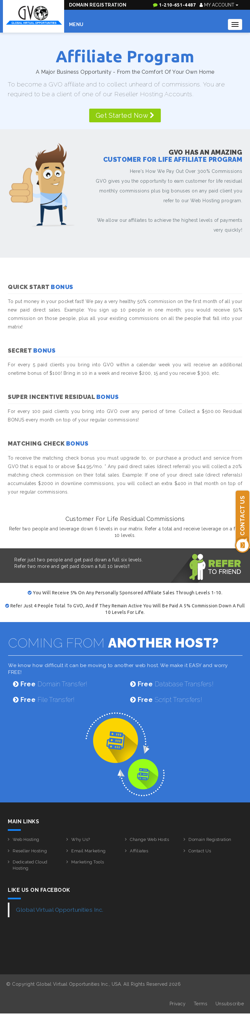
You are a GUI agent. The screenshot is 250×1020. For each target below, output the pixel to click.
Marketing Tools (87, 862)
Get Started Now (125, 115)
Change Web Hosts (149, 839)
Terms (201, 1003)
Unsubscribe (229, 1003)
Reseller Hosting (30, 850)
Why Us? (80, 839)
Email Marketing (88, 850)
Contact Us (199, 850)
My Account (219, 5)
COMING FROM (113, 642)
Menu (76, 24)
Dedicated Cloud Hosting (30, 865)
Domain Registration (98, 5)
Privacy (178, 1003)
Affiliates (139, 850)
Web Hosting (26, 839)
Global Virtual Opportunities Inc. (60, 909)
